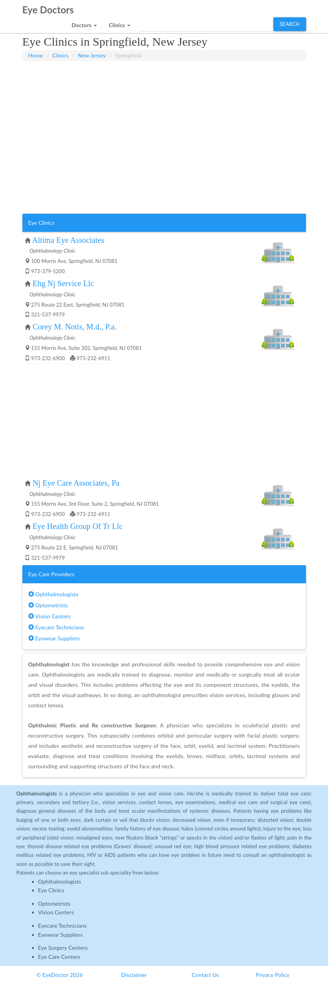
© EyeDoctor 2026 (59, 974)
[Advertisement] (164, 80)
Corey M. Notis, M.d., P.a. (75, 326)
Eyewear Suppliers (54, 638)
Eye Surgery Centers (63, 947)
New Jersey (92, 55)
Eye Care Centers (59, 956)
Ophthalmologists (53, 594)
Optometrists (48, 605)
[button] (84, 23)
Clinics (60, 55)
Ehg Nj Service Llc (63, 283)
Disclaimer (134, 974)
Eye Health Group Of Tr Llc (78, 526)
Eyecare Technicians (56, 627)
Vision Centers (49, 616)
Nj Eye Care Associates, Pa (76, 483)
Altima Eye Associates (68, 240)
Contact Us (205, 974)
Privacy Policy (272, 974)
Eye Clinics (51, 890)
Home (35, 55)
